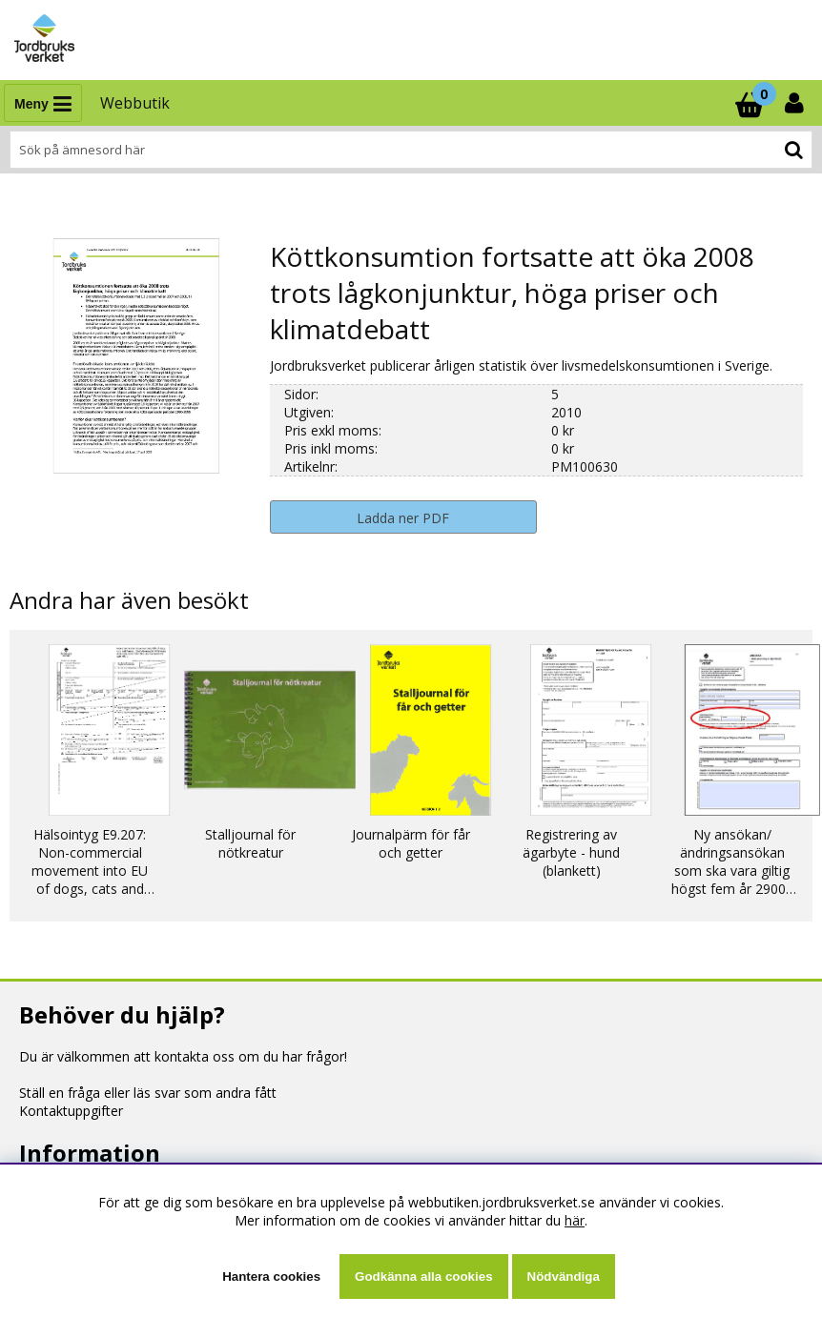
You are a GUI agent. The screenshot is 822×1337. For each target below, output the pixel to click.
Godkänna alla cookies (423, 1276)
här (575, 1220)
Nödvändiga (563, 1276)
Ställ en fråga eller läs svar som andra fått (148, 1093)
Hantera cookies (271, 1276)
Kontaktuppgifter (71, 1111)
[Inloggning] (796, 103)
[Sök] (411, 150)
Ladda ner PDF (403, 518)
